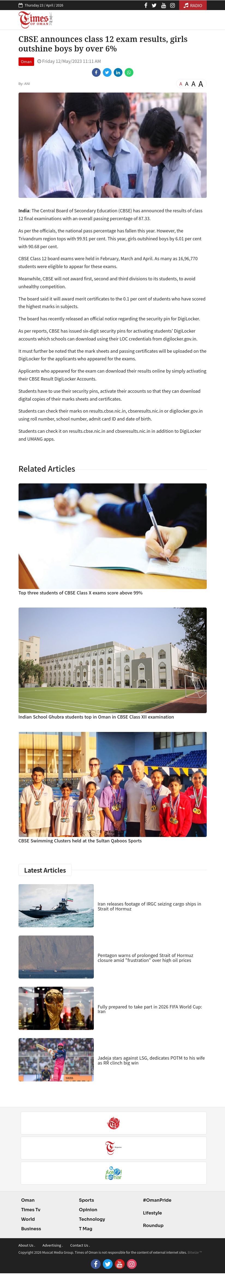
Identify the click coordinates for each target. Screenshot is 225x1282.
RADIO (193, 5)
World (28, 1219)
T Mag (85, 1229)
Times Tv (31, 1210)
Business (31, 1229)
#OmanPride (157, 1200)
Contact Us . (80, 1245)
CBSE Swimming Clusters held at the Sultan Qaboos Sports (80, 840)
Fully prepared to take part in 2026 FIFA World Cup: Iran (150, 1009)
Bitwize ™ (195, 1252)
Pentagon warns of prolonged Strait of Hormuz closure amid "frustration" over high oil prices (145, 957)
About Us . (27, 1245)
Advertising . (53, 1245)
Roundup (153, 1225)
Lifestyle (152, 1213)
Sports (86, 1200)
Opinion (88, 1210)
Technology (92, 1219)
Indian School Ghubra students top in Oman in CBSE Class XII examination (96, 716)
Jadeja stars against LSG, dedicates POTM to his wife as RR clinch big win (151, 1060)
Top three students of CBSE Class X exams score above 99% (81, 592)
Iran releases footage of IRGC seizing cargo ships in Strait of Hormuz (149, 906)
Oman (26, 61)
